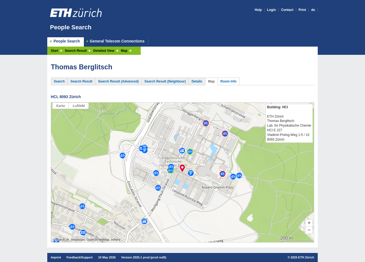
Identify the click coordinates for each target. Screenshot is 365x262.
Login (271, 10)
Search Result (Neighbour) (165, 81)
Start (54, 50)
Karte (60, 105)
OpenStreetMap (98, 239)
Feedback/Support (79, 257)
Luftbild (79, 105)
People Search (71, 27)
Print (302, 10)
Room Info (228, 81)
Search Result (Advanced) (118, 81)
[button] (309, 223)
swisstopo (78, 239)
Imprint (56, 257)
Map (124, 50)
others (115, 239)
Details (197, 81)
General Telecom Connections (117, 41)
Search (59, 81)
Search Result (76, 50)
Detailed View (103, 50)
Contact (287, 10)
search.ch (62, 239)
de (313, 10)
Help (258, 10)
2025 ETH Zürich (302, 257)
